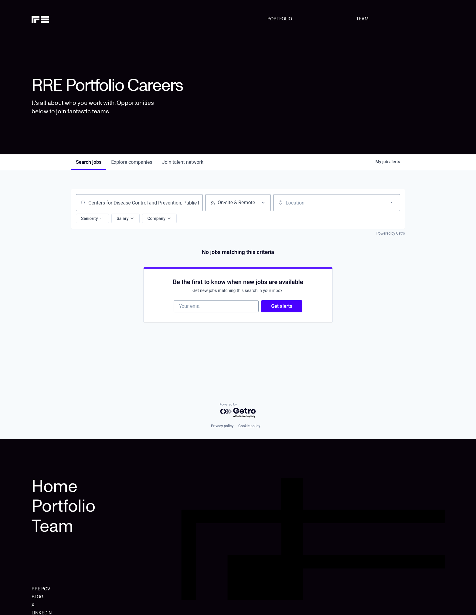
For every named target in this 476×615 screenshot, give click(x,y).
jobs (88, 162)
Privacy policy (222, 426)
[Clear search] (195, 202)
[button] (92, 218)
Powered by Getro (390, 233)
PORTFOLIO (279, 19)
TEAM (362, 19)
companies (131, 162)
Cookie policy (249, 426)
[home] (61, 19)
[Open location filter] (392, 202)
